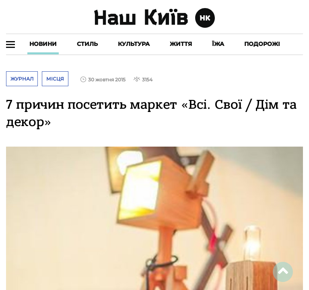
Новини (43, 44)
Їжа (218, 44)
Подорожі (262, 44)
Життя (181, 44)
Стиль (87, 44)
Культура (134, 44)
